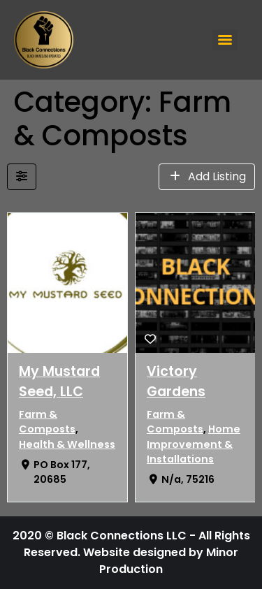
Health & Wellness (67, 444)
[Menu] (225, 39)
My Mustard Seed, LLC (59, 381)
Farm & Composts (47, 422)
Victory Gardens (176, 381)
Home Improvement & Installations (193, 444)
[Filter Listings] (21, 176)
